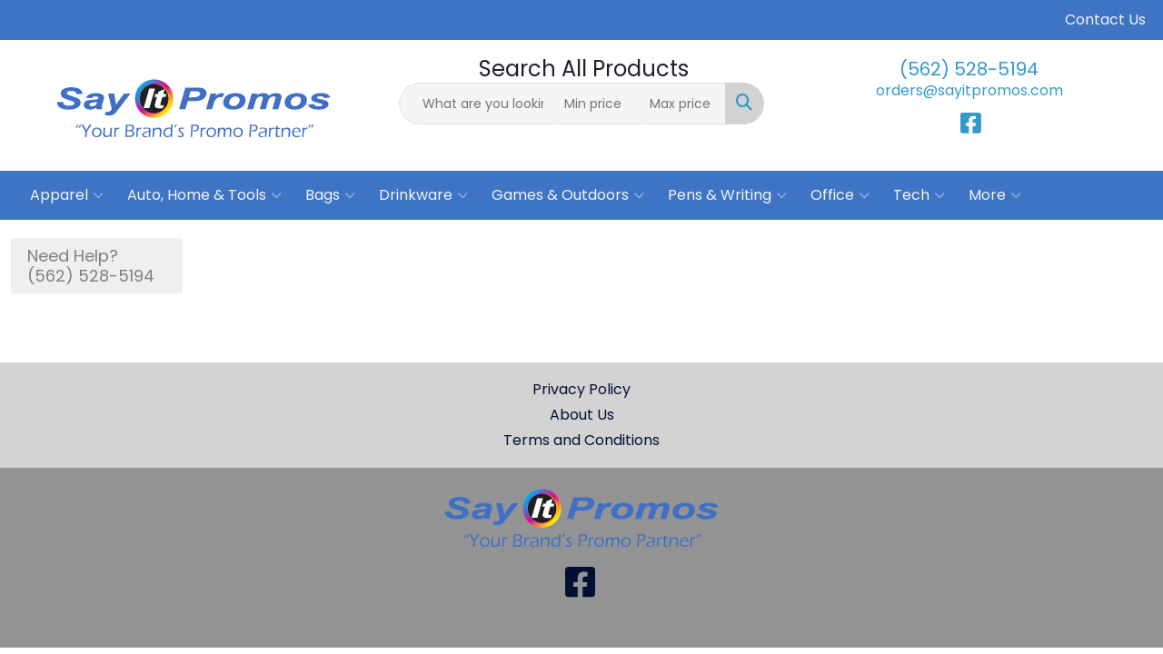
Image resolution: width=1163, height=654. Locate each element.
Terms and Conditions (581, 440)
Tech (919, 195)
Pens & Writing (727, 195)
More (995, 195)
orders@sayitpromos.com (969, 90)
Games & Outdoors (568, 195)
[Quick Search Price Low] (597, 103)
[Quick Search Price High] (683, 103)
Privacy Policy (581, 389)
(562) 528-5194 (969, 69)
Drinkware (423, 195)
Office (840, 195)
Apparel (67, 195)
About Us (582, 414)
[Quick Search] (477, 103)
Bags (330, 195)
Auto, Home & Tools (204, 195)
